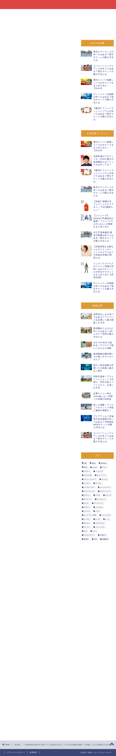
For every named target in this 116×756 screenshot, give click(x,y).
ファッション (50, 12)
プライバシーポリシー (16, 752)
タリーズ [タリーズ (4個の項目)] (108, 495)
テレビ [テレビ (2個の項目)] (86, 503)
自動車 (10, 19)
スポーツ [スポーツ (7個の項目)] (87, 495)
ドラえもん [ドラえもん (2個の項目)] (99, 507)
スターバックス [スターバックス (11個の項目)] (105, 491)
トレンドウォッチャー (58, 4)
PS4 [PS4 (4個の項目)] (85, 467)
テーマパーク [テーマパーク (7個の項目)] (98, 503)
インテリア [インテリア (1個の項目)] (99, 471)
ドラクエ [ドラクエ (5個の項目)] (87, 511)
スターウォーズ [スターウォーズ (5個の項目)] (89, 491)
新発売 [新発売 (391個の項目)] (86, 539)
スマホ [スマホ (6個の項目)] (97, 495)
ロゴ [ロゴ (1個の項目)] (85, 531)
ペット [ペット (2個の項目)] (107, 519)
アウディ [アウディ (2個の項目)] (87, 471)
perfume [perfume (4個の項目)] (103, 463)
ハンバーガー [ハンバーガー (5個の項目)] (106, 515)
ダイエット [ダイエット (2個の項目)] (88, 499)
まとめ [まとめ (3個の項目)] (94, 467)
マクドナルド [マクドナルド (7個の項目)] (100, 523)
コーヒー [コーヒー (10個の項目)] (87, 483)
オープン (99, 12)
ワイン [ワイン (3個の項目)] (94, 531)
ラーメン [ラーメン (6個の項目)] (87, 527)
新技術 (9, 395)
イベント (83, 12)
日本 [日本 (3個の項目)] (95, 539)
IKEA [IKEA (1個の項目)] (93, 463)
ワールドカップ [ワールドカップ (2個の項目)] (89, 535)
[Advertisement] (39, 139)
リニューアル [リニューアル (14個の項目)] (100, 527)
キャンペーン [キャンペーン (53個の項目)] (101, 475)
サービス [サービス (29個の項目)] (98, 483)
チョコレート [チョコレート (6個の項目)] (101, 499)
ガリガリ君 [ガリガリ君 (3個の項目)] (88, 475)
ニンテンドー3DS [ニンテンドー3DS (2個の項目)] (90, 515)
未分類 (8, 32)
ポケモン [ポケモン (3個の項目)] (87, 523)
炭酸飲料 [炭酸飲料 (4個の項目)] (105, 539)
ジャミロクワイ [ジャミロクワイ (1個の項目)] (105, 487)
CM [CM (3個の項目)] (85, 463)
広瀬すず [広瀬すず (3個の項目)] (103, 535)
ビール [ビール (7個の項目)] (97, 519)
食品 (9, 12)
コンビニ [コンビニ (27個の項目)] (105, 479)
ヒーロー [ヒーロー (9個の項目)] (87, 519)
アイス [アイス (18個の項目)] (104, 467)
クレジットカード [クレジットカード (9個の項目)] (90, 479)
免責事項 (33, 752)
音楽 (23, 19)
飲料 (21, 12)
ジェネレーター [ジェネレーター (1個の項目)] (89, 487)
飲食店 (67, 12)
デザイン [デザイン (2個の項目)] (87, 507)
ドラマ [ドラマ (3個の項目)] (97, 511)
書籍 (33, 12)
